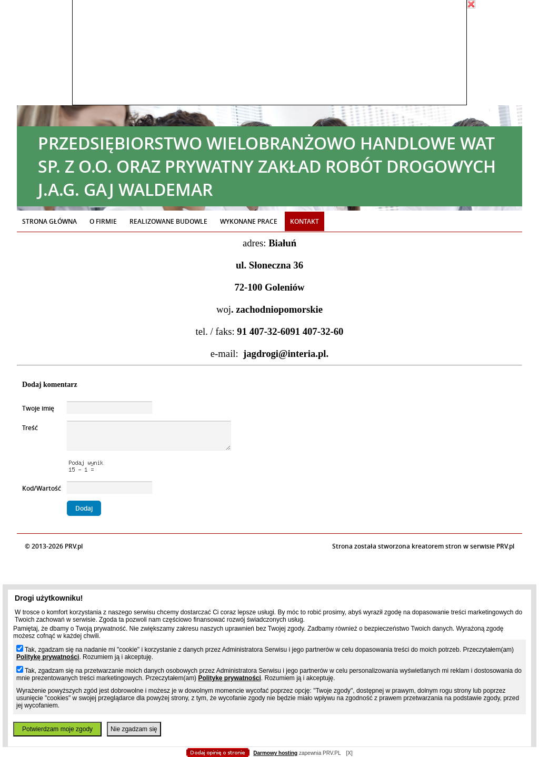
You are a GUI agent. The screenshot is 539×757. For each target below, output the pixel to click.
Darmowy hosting (275, 753)
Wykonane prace (248, 221)
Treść (30, 427)
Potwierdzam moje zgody (57, 729)
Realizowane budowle (168, 221)
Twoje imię (38, 408)
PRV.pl (505, 546)
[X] (349, 753)
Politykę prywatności (47, 657)
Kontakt (304, 221)
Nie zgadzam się (134, 729)
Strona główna (49, 221)
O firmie (103, 221)
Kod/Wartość (41, 488)
